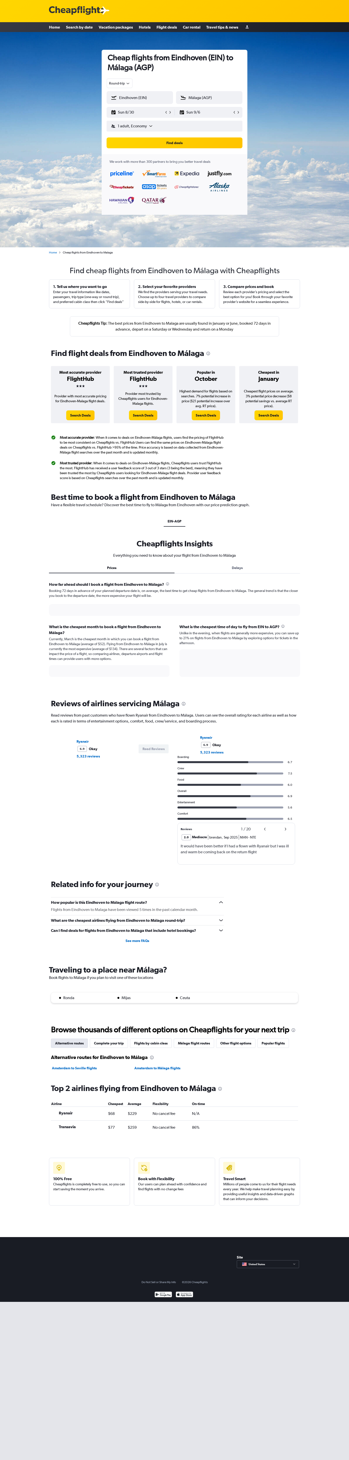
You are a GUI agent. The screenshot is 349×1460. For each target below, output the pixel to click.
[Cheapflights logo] (76, 10)
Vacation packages (116, 27)
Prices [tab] (111, 568)
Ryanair (83, 741)
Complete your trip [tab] (109, 1043)
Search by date (79, 27)
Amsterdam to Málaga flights (157, 1068)
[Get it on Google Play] (163, 1295)
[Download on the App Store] (184, 1295)
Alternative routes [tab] (69, 1043)
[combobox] (120, 83)
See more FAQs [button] (137, 941)
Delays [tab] (237, 568)
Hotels (145, 27)
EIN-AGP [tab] (174, 521)
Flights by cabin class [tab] (151, 1043)
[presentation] (208, 353)
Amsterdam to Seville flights (74, 1068)
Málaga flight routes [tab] (194, 1043)
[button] (137, 112)
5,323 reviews (88, 756)
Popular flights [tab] (273, 1043)
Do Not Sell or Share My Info (159, 1282)
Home (54, 27)
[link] (80, 415)
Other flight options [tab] (235, 1043)
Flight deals (167, 27)
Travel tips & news (222, 27)
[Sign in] (247, 27)
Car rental (191, 27)
